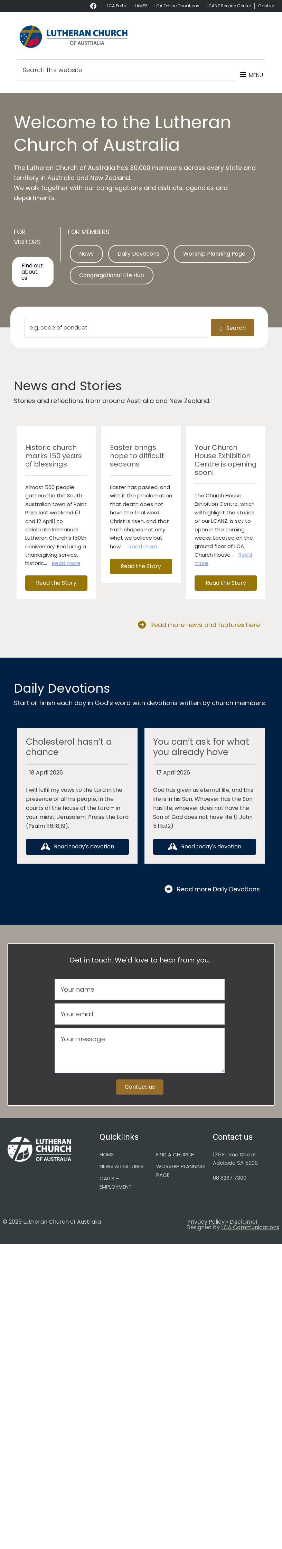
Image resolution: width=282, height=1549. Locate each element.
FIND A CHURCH (175, 1154)
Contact (267, 6)
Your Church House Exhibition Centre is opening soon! (226, 460)
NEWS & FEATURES (122, 1166)
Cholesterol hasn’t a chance (69, 747)
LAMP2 (141, 6)
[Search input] (115, 327)
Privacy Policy (206, 1222)
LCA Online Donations (176, 6)
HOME (107, 1154)
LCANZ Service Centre (229, 6)
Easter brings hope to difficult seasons (137, 456)
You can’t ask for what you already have (201, 747)
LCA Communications (250, 1227)
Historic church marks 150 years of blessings (53, 456)
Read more (66, 563)
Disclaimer (243, 1222)
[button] (56, 583)
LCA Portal (117, 6)
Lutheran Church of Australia (141, 36)
